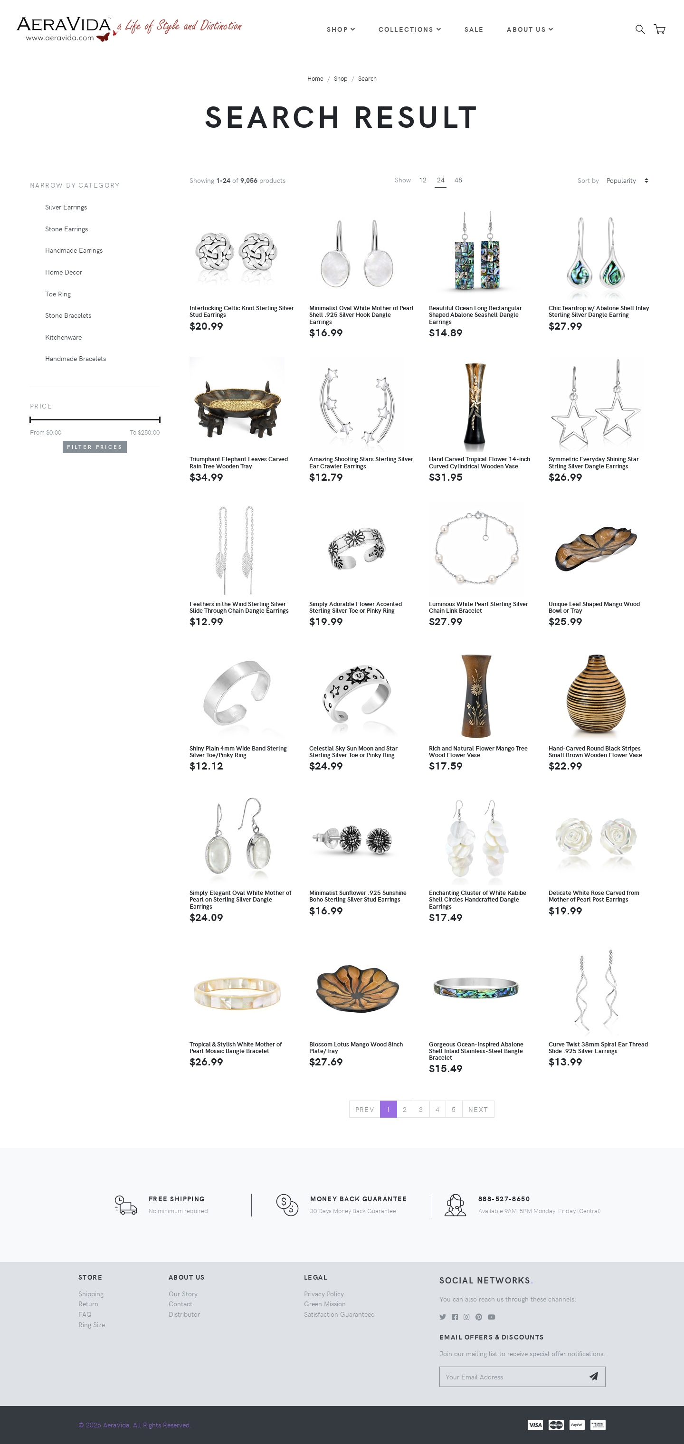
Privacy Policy (324, 1293)
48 (458, 179)
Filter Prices (95, 446)
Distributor (184, 1314)
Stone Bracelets (68, 315)
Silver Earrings (66, 206)
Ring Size (91, 1324)
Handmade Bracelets (75, 358)
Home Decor (63, 271)
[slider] (30, 420)
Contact (180, 1303)
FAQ (85, 1314)
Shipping (91, 1293)
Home (315, 78)
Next (478, 1109)
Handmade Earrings (74, 250)
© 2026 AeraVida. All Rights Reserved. (134, 1424)
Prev (365, 1109)
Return (88, 1303)
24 (441, 179)
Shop (341, 29)
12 (423, 179)
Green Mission (325, 1303)
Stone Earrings (66, 228)
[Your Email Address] (511, 1377)
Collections (410, 29)
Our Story (183, 1293)
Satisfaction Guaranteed (339, 1314)
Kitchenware (63, 337)
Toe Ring (58, 293)
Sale (474, 29)
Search (367, 78)
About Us (530, 29)
